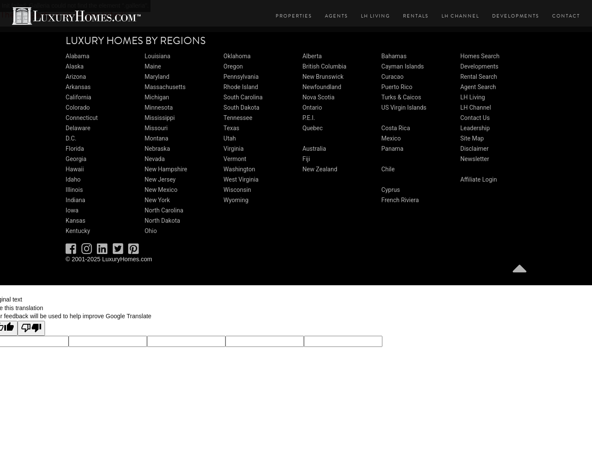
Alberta (312, 56)
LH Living (375, 16)
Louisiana (157, 56)
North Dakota (162, 220)
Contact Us (475, 117)
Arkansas (78, 87)
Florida (75, 148)
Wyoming (235, 200)
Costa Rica (396, 128)
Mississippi (159, 117)
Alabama (78, 56)
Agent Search (478, 87)
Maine (152, 66)
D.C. (71, 138)
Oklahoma (236, 56)
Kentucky (78, 230)
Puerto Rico (397, 87)
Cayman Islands (403, 66)
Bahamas (394, 56)
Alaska (75, 66)
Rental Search (478, 76)
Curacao (393, 76)
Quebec (312, 128)
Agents (336, 16)
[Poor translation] (31, 328)
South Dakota (241, 107)
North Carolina (163, 210)
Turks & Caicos (401, 97)
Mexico (391, 138)
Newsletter (474, 158)
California (78, 97)
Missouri (156, 128)
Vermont (234, 158)
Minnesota (158, 107)
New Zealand (319, 169)
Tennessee (237, 117)
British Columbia (324, 66)
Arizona (76, 76)
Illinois (74, 189)
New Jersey (159, 179)
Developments (515, 16)
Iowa (72, 210)
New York (157, 200)
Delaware (78, 128)
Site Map (472, 138)
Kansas (75, 220)
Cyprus (391, 189)
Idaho (73, 179)
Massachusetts (165, 87)
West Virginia (240, 179)
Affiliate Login (478, 179)
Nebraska (157, 148)
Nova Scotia (318, 97)
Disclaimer (474, 148)
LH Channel (460, 16)
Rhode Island (240, 87)
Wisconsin (237, 189)
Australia (314, 148)
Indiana (75, 200)
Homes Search (479, 56)
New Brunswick (322, 76)
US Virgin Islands (404, 107)
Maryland (156, 76)
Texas (231, 128)
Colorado (78, 107)
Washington (239, 169)
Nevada (154, 158)
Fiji (306, 158)
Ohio (150, 230)
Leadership (475, 128)
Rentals (416, 16)
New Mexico (160, 189)
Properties (294, 16)
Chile (388, 169)
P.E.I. (308, 117)
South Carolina (242, 97)
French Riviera (400, 200)
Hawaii (75, 169)
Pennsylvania (240, 76)
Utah (229, 138)
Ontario (312, 107)
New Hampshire (165, 169)
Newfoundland (321, 87)
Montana (156, 138)
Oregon (233, 66)
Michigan (156, 97)
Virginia (233, 148)
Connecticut (82, 117)
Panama (393, 148)
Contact (566, 16)
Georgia (76, 158)
